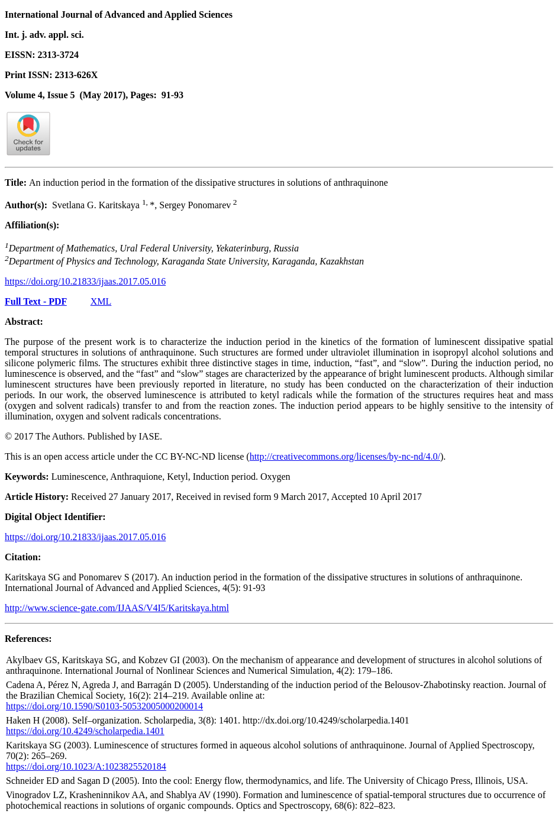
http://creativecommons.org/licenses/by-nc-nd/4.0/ (345, 456)
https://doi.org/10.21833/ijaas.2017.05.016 (85, 281)
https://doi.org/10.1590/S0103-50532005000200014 (104, 706)
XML (101, 301)
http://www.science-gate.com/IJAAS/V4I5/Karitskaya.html (117, 608)
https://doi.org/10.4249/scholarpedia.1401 (85, 731)
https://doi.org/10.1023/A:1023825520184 (86, 766)
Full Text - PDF (36, 301)
